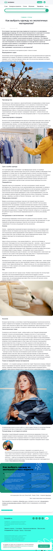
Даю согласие (44, 546)
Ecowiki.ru (8, 518)
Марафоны (40, 6)
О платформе (18, 528)
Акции (46, 6)
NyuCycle (48, 495)
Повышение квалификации (29, 528)
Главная (23, 17)
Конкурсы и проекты (15, 6)
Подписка (40, 2)
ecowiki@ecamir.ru (20, 540)
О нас (6, 6)
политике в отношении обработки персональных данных (18, 546)
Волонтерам (28, 530)
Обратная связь (41, 528)
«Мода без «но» (23, 501)
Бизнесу (22, 530)
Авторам (16, 530)
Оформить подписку (9, 528)
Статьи (25, 6)
